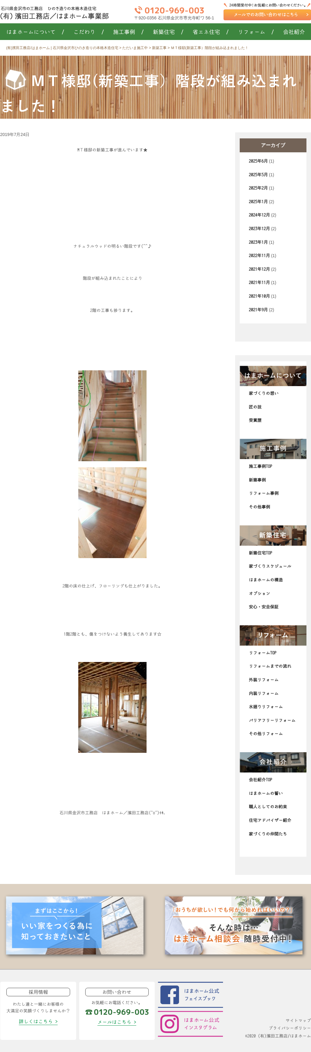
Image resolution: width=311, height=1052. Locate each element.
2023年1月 (258, 242)
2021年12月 (259, 269)
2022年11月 (259, 255)
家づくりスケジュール (270, 566)
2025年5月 (258, 175)
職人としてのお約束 (268, 807)
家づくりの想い (264, 393)
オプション (259, 593)
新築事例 (257, 480)
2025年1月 (258, 202)
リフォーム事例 (264, 493)
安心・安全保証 (264, 607)
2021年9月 (258, 310)
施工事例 (128, 32)
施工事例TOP (260, 466)
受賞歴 (255, 420)
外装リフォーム (264, 680)
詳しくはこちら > (38, 1021)
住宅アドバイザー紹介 (270, 820)
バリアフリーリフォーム (272, 720)
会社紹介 (294, 32)
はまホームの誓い (266, 793)
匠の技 (255, 407)
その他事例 (259, 507)
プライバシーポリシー (290, 1028)
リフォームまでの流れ (270, 666)
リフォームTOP (262, 653)
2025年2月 (258, 188)
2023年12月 (259, 229)
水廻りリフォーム (266, 707)
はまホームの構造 (266, 580)
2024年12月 (259, 215)
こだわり (88, 32)
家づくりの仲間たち (268, 834)
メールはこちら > (116, 1022)
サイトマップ (298, 1020)
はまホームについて (35, 32)
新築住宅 (168, 32)
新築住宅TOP (260, 553)
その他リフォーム (266, 734)
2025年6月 (258, 161)
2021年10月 (259, 296)
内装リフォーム (264, 693)
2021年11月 (259, 282)
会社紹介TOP (260, 780)
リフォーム (256, 32)
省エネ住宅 (211, 32)
